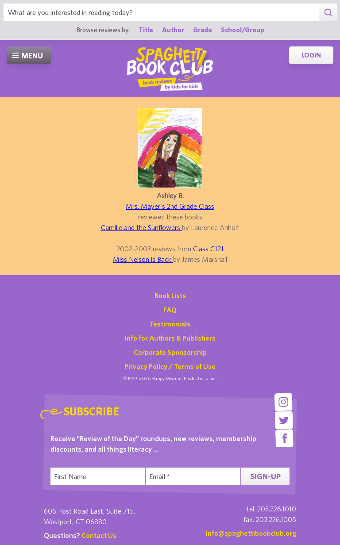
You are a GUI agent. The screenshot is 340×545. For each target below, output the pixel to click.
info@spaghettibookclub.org (251, 533)
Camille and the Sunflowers (141, 227)
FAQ (170, 310)
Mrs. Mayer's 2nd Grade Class (170, 206)
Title (146, 30)
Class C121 (208, 249)
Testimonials (170, 324)
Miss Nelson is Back (143, 259)
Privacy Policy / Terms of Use (170, 366)
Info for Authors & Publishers (170, 338)
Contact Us (98, 535)
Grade (202, 30)
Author (173, 30)
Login (311, 55)
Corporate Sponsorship (170, 352)
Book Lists (170, 295)
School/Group (242, 30)
